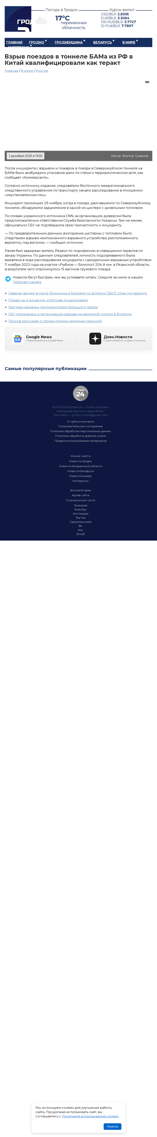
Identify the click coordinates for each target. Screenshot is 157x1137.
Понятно (112, 1126)
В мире (128, 42)
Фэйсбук (80, 509)
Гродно (36, 42)
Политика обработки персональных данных (80, 431)
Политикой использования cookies (90, 1116)
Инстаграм (80, 513)
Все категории (80, 490)
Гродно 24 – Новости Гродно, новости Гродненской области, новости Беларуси (18, 19)
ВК (80, 525)
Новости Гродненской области (80, 466)
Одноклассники (81, 521)
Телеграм (80, 505)
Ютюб (80, 534)
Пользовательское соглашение (80, 426)
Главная (14, 42)
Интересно (18, 48)
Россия (42, 71)
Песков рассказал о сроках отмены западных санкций (55, 321)
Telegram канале (27, 282)
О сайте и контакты (80, 421)
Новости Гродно (80, 461)
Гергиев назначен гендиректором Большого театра (53, 307)
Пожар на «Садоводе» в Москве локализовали (48, 300)
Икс (80, 530)
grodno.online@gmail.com (89, 415)
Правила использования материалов (81, 440)
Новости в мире (80, 476)
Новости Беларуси (80, 471)
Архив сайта (80, 495)
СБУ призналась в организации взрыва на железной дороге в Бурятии (70, 314)
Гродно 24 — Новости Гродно (80, 393)
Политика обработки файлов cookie (80, 435)
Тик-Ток (81, 517)
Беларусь (102, 42)
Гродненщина (69, 42)
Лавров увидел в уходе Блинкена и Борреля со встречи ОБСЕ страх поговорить (77, 293)
